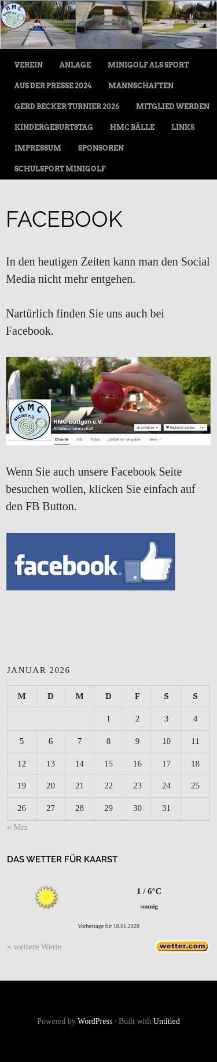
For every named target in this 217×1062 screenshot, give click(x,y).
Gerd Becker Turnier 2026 (66, 106)
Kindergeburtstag (53, 127)
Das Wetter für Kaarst (62, 859)
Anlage (75, 65)
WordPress (95, 1021)
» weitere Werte (34, 946)
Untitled (166, 1021)
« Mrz (17, 827)
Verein (28, 65)
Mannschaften (141, 85)
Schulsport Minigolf (60, 168)
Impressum (37, 148)
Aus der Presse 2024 (52, 85)
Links (182, 127)
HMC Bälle (132, 127)
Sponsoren (101, 148)
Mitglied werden (172, 106)
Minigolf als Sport (148, 65)
